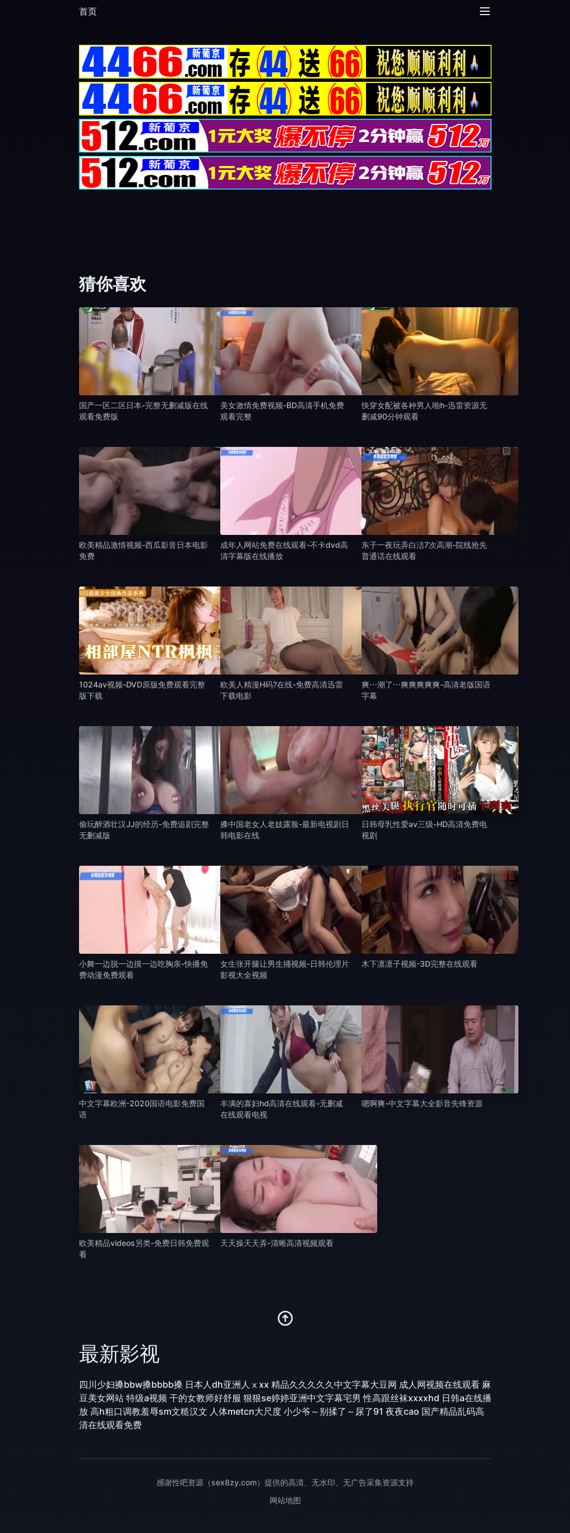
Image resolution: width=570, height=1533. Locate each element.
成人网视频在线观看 (439, 1384)
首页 (88, 11)
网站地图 (285, 1500)
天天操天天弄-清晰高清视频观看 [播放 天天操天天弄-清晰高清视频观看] (276, 1243)
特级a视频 (146, 1397)
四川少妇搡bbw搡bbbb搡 (131, 1384)
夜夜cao (402, 1411)
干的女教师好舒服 (205, 1397)
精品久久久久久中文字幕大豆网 (334, 1384)
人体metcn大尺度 (245, 1411)
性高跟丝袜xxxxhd (401, 1397)
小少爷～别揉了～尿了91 (333, 1411)
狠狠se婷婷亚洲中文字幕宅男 (302, 1397)
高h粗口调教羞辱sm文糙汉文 (148, 1411)
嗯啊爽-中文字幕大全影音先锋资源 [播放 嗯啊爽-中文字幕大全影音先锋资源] (422, 1103)
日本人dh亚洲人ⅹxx (227, 1384)
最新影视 (119, 1353)
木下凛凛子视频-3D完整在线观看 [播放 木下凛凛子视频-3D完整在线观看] (420, 963)
